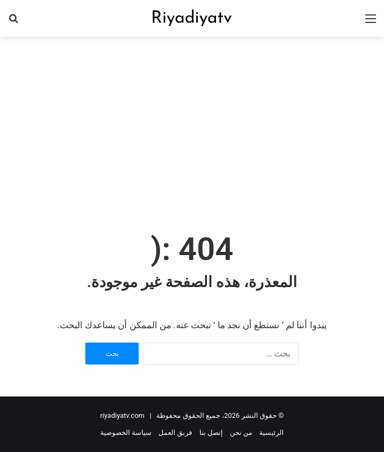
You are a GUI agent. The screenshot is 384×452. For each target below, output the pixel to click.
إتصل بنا (211, 433)
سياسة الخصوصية (125, 433)
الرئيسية (271, 433)
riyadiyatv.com (122, 415)
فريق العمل (175, 433)
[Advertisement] (188, 122)
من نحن (241, 433)
